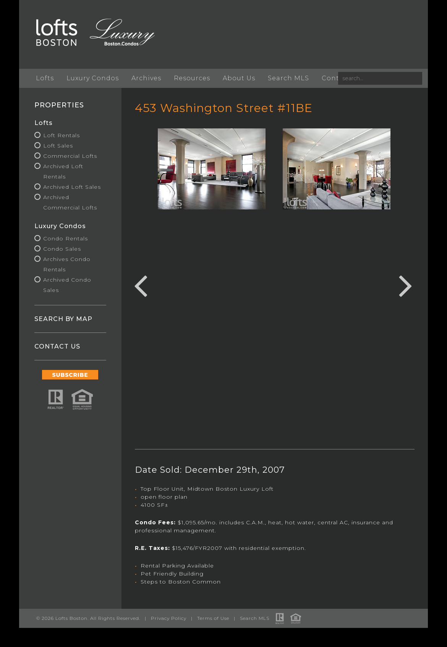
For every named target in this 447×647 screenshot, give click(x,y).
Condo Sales (62, 248)
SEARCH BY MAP (63, 319)
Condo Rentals (65, 238)
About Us (239, 78)
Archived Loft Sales (72, 186)
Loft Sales (58, 145)
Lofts (45, 78)
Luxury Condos (92, 78)
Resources (192, 78)
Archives (146, 78)
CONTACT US (57, 346)
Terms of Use (213, 618)
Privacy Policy (168, 618)
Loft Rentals (61, 135)
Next (406, 285)
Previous (140, 285)
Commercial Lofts (70, 155)
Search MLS (288, 78)
